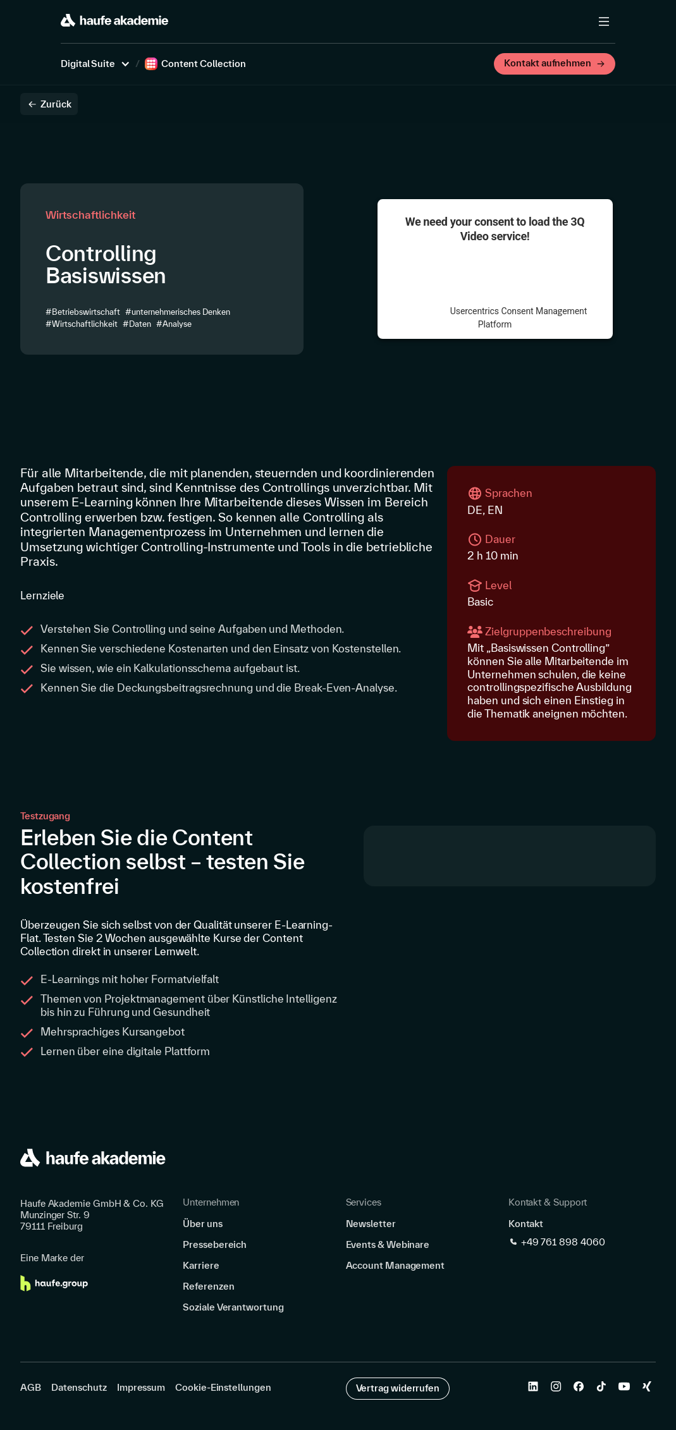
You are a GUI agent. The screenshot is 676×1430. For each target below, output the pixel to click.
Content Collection (203, 63)
